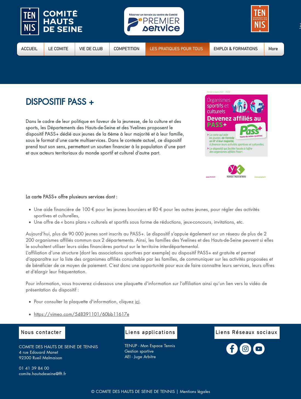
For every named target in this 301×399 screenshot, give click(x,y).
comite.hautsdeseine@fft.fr (42, 373)
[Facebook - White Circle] (232, 349)
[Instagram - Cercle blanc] (245, 349)
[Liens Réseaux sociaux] (247, 333)
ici (137, 302)
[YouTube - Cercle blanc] (259, 349)
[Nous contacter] (42, 333)
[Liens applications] (151, 333)
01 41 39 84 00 (34, 368)
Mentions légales (195, 391)
